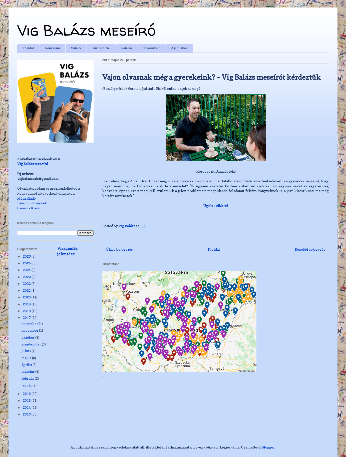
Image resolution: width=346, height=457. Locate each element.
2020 (27, 297)
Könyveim (52, 48)
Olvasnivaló (151, 48)
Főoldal (28, 48)
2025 (27, 263)
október (28, 337)
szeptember (32, 344)
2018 (27, 311)
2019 (27, 304)
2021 (27, 290)
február (28, 378)
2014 (27, 407)
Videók (76, 48)
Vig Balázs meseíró (86, 30)
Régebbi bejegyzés (310, 249)
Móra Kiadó (26, 198)
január (27, 385)
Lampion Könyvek (32, 203)
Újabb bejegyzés (119, 249)
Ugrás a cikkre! (215, 205)
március (28, 371)
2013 (27, 414)
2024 (27, 270)
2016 (27, 393)
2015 (27, 400)
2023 (27, 277)
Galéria (126, 48)
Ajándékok (179, 48)
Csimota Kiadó (28, 208)
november (30, 330)
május (27, 358)
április (27, 364)
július (27, 351)
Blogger (268, 447)
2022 (27, 283)
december (30, 323)
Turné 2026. (101, 48)
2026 (27, 256)
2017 (27, 317)
